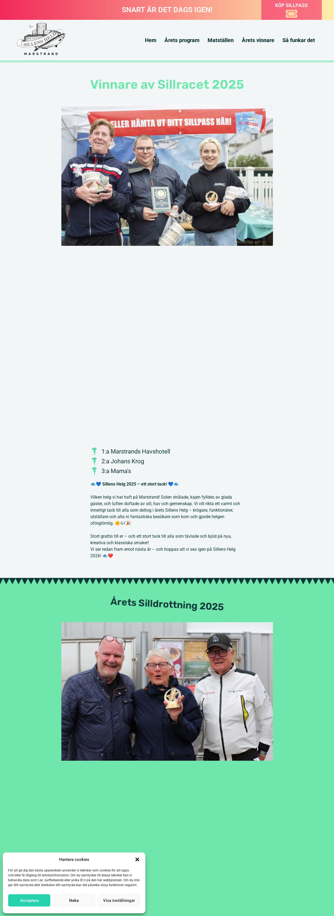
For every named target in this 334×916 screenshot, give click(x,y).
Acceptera (29, 900)
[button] (137, 859)
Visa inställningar (119, 900)
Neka (74, 900)
